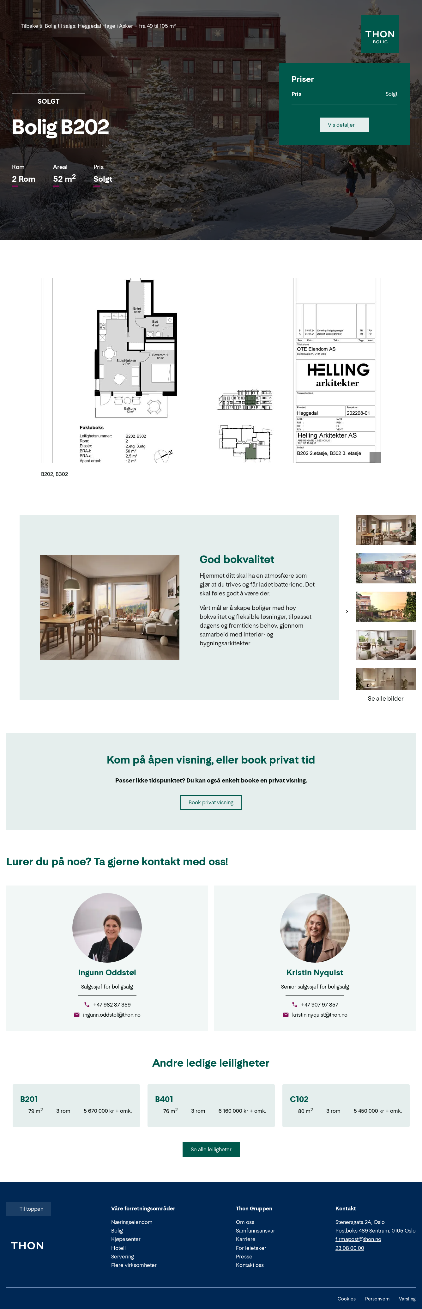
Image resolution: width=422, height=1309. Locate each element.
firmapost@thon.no (358, 1239)
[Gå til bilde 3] (386, 607)
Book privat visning (211, 802)
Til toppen (28, 1209)
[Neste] (347, 611)
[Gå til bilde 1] (386, 530)
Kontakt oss (250, 1265)
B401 (164, 1099)
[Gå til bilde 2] (386, 569)
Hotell (118, 1248)
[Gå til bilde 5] (386, 683)
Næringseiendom (132, 1222)
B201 (29, 1099)
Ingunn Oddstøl (107, 972)
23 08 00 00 (349, 1248)
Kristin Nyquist (314, 972)
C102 (299, 1099)
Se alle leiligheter (211, 1149)
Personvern (377, 1298)
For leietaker (251, 1248)
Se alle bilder (386, 698)
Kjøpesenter (126, 1239)
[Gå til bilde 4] (386, 645)
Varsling (407, 1298)
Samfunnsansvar (255, 1231)
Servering (122, 1256)
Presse (244, 1256)
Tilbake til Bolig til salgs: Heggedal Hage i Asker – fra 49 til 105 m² (94, 26)
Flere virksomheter (134, 1265)
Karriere (246, 1239)
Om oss (245, 1222)
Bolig (117, 1231)
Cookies (347, 1298)
